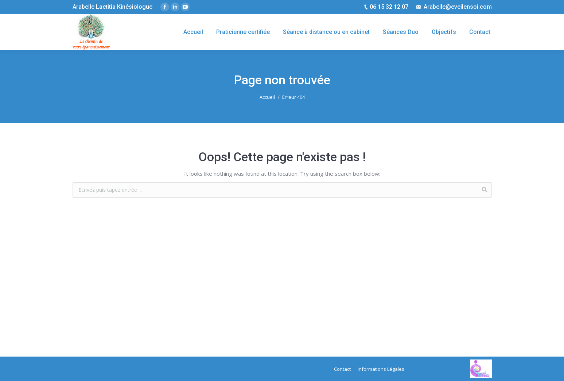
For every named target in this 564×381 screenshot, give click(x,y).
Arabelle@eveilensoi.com (458, 6)
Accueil (267, 97)
